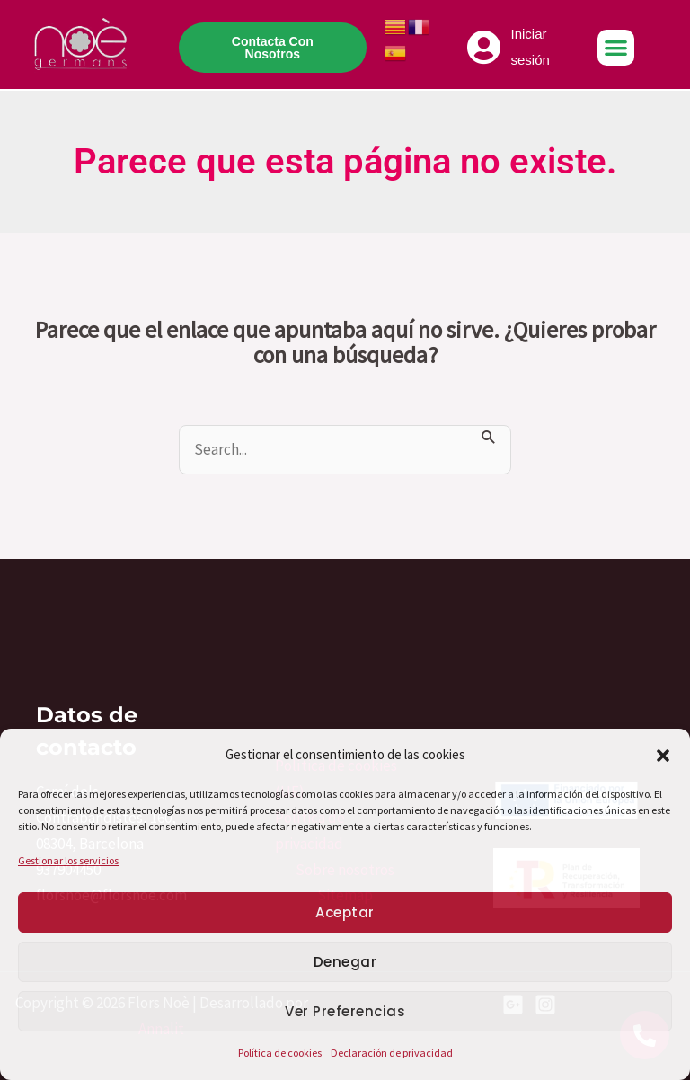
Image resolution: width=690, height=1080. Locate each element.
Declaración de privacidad (392, 1052)
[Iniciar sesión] (484, 48)
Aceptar (345, 912)
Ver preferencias (345, 1011)
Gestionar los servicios (68, 860)
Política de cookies (280, 1052)
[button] (663, 756)
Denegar (345, 961)
